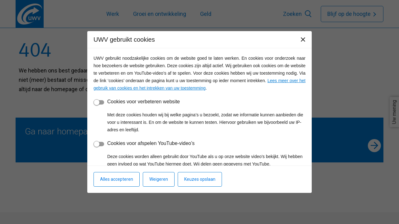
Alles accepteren (116, 179)
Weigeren (158, 179)
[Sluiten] (303, 39)
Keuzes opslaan (199, 179)
